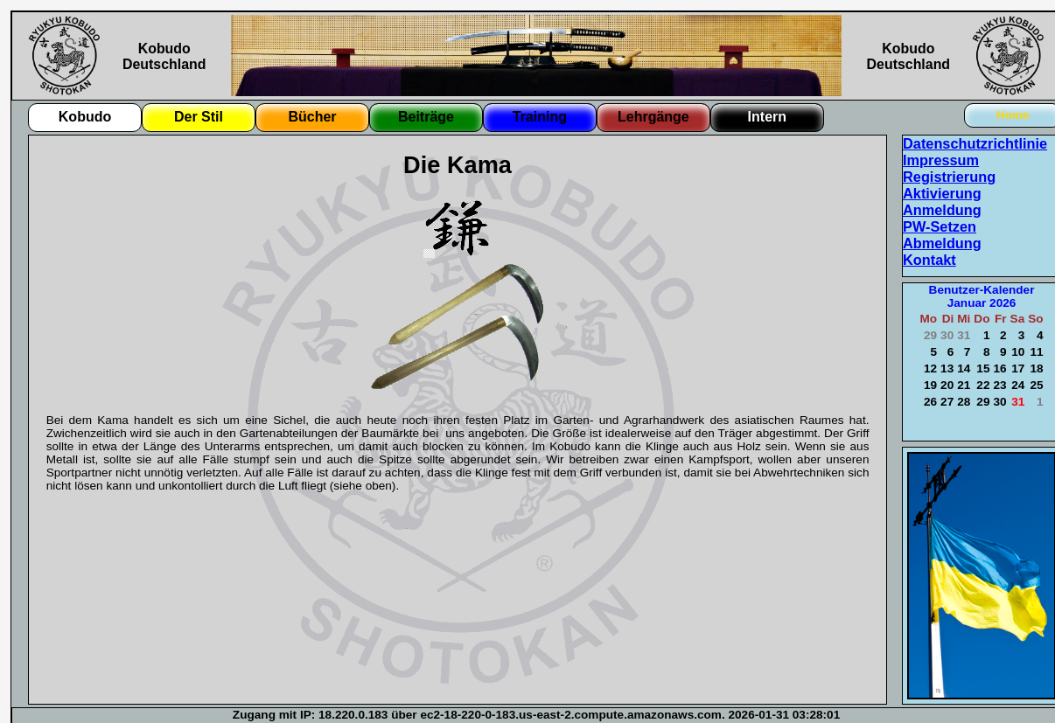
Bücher (312, 116)
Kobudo (85, 116)
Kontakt (929, 260)
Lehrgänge (653, 116)
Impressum (941, 160)
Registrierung (949, 176)
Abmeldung (942, 243)
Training (540, 116)
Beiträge (426, 116)
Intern (767, 116)
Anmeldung (942, 210)
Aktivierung (942, 193)
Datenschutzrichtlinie (975, 143)
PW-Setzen (939, 226)
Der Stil (198, 116)
